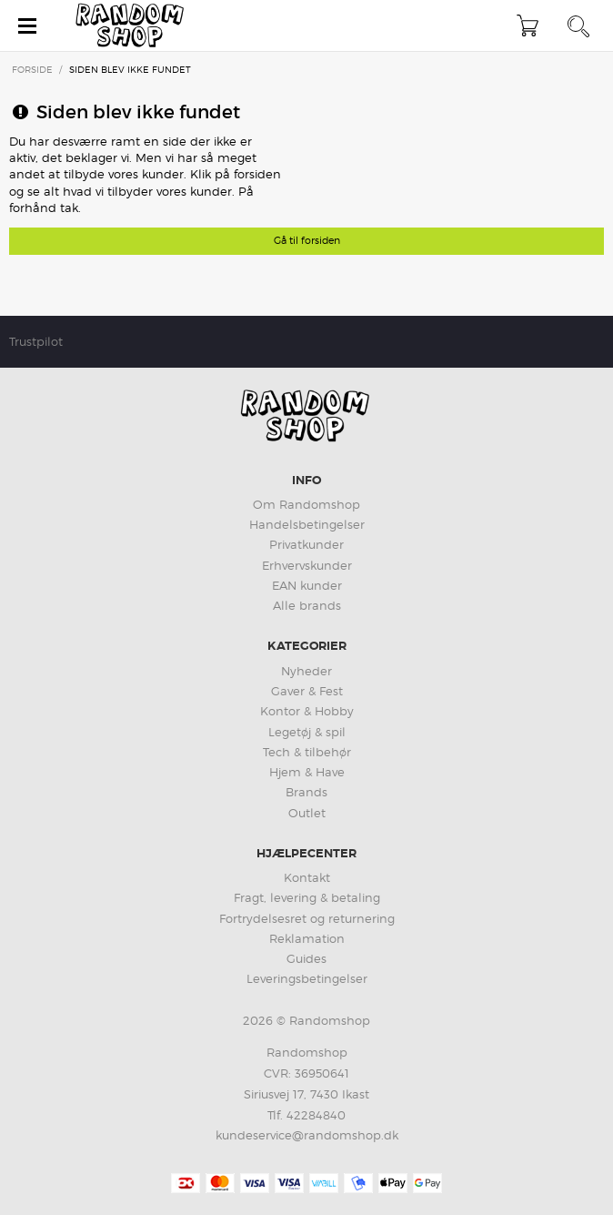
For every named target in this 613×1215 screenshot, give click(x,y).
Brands (306, 792)
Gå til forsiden (307, 240)
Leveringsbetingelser (306, 978)
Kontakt (307, 877)
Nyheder (306, 670)
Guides (306, 958)
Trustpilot (36, 341)
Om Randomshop (306, 504)
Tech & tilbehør (307, 751)
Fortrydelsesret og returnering (307, 918)
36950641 (322, 1073)
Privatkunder (306, 544)
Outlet (307, 812)
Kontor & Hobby (307, 711)
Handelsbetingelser (307, 524)
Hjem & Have (307, 771)
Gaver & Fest (307, 690)
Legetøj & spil (307, 731)
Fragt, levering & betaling (307, 897)
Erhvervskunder (307, 565)
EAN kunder (307, 585)
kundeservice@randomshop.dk (307, 1135)
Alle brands (307, 605)
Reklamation (307, 938)
